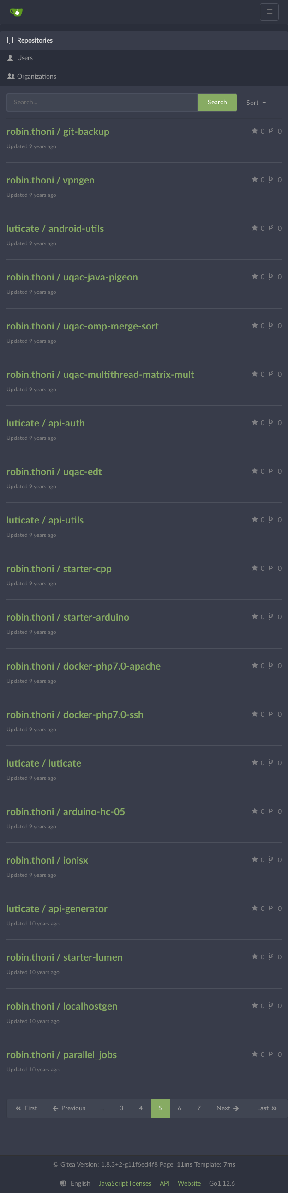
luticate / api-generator (57, 909)
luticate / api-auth (45, 423)
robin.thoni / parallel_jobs (61, 1055)
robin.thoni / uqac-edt (54, 472)
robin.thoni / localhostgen (62, 1006)
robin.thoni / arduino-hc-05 (65, 812)
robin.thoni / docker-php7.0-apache (83, 666)
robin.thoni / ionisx (47, 860)
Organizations (31, 76)
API (164, 1184)
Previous (69, 1108)
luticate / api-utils (45, 520)
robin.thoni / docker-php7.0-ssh (75, 715)
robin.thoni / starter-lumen (64, 957)
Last (267, 1108)
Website (189, 1184)
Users (20, 58)
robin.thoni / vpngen (50, 180)
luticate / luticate (43, 763)
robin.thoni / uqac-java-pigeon (72, 277)
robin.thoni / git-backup (57, 132)
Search (217, 102)
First (25, 1108)
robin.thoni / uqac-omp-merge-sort (82, 326)
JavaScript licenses (125, 1184)
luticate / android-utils (55, 229)
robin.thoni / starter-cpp (59, 569)
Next (228, 1108)
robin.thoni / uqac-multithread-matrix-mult (100, 375)
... (102, 1108)
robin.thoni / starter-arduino (67, 617)
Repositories (30, 40)
